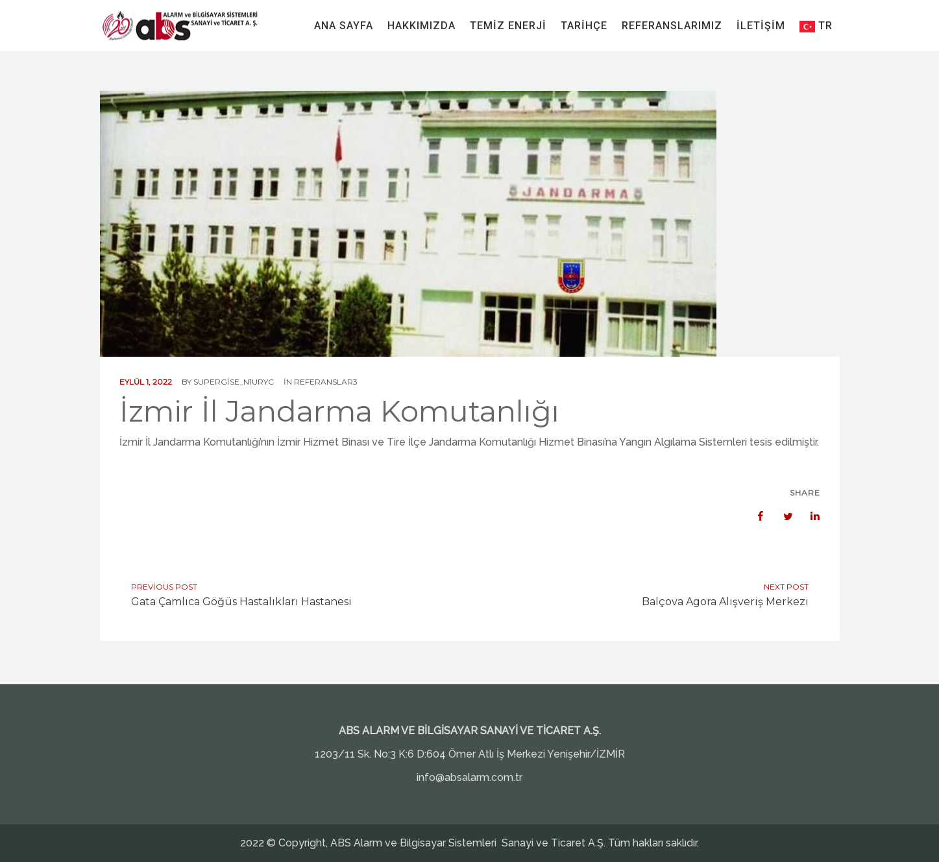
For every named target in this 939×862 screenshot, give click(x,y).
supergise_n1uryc (233, 382)
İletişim (761, 25)
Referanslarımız (672, 25)
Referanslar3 (326, 382)
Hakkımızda (421, 25)
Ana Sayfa (343, 25)
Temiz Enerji (508, 25)
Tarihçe (584, 25)
